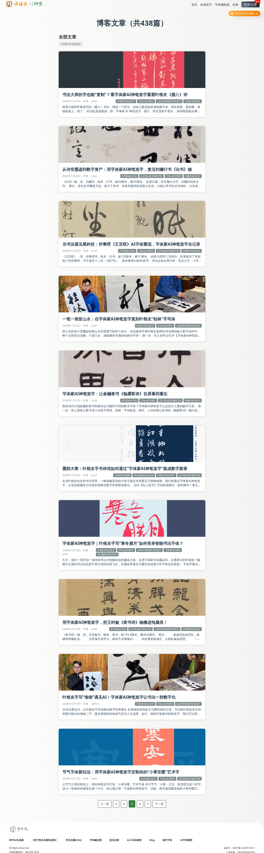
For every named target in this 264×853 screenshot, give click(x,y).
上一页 (104, 804)
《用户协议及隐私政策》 (45, 840)
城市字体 (167, 840)
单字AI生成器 (16, 840)
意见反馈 (114, 840)
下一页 (159, 804)
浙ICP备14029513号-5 (244, 848)
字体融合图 (96, 840)
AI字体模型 (186, 840)
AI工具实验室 (134, 840)
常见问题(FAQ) (74, 840)
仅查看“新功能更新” (70, 44)
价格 (235, 5)
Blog (152, 840)
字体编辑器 (222, 5)
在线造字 (206, 5)
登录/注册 (252, 3)
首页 (194, 5)
